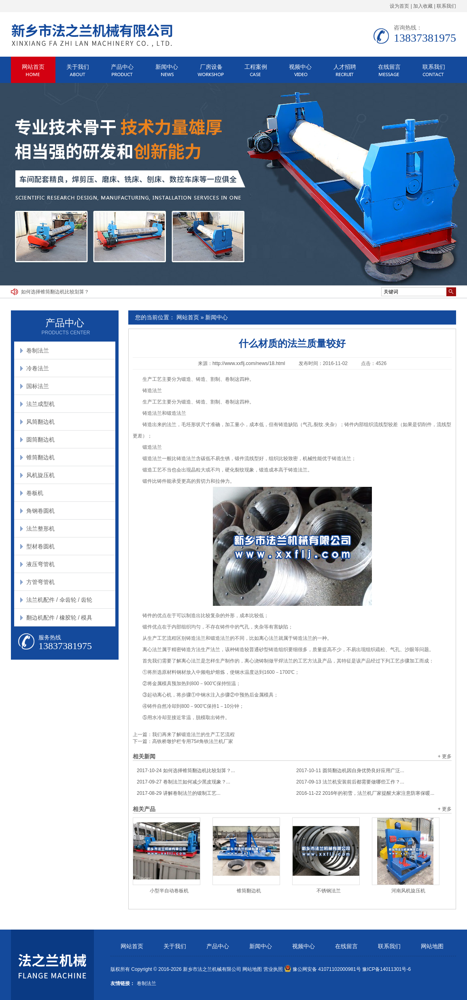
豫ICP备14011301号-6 (386, 969)
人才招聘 (344, 67)
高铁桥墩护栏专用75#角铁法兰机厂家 (192, 741)
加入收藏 (423, 6)
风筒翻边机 (40, 421)
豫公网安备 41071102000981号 (322, 969)
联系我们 (446, 6)
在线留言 (389, 67)
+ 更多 (445, 756)
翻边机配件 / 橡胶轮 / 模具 (59, 617)
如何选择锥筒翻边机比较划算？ (55, 292)
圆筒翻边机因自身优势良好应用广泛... (350, 770)
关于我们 (77, 67)
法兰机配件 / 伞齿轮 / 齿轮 (59, 600)
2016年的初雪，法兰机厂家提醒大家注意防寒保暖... (365, 793)
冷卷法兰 (37, 368)
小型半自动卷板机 (169, 891)
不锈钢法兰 (328, 891)
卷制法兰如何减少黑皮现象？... (183, 782)
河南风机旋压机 (408, 891)
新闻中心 (166, 67)
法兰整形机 (40, 528)
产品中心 (122, 67)
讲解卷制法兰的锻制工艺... (179, 793)
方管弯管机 (40, 582)
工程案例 (255, 67)
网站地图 (432, 946)
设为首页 (399, 6)
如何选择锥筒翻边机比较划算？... (186, 770)
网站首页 (33, 67)
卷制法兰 (37, 350)
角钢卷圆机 (40, 510)
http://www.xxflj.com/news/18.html (248, 363)
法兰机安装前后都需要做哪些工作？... (350, 782)
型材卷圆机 (40, 546)
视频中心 (300, 67)
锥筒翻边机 (249, 891)
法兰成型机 (40, 404)
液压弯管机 (40, 564)
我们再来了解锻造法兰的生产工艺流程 (193, 734)
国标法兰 (37, 386)
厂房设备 (211, 67)
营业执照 (273, 969)
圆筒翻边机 (40, 439)
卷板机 (34, 493)
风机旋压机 (40, 475)
